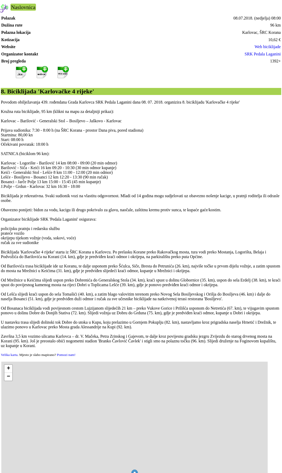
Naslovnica (23, 7)
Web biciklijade (268, 46)
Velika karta (9, 355)
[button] (8, 369)
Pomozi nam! (66, 355)
